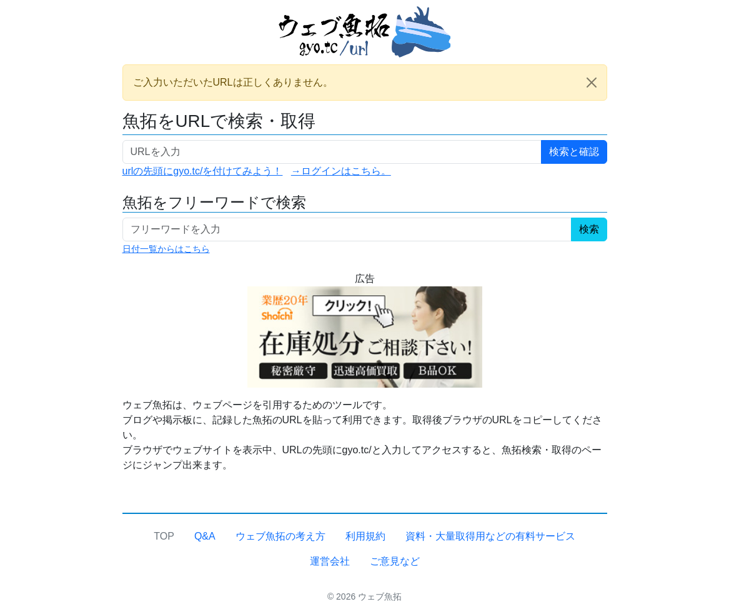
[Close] (592, 82)
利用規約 (365, 536)
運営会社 (330, 561)
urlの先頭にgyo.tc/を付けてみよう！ (202, 171)
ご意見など (395, 561)
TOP (164, 536)
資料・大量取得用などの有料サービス (490, 536)
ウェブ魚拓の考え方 (280, 536)
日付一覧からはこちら (166, 249)
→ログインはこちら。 (341, 171)
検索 (589, 229)
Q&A (205, 536)
